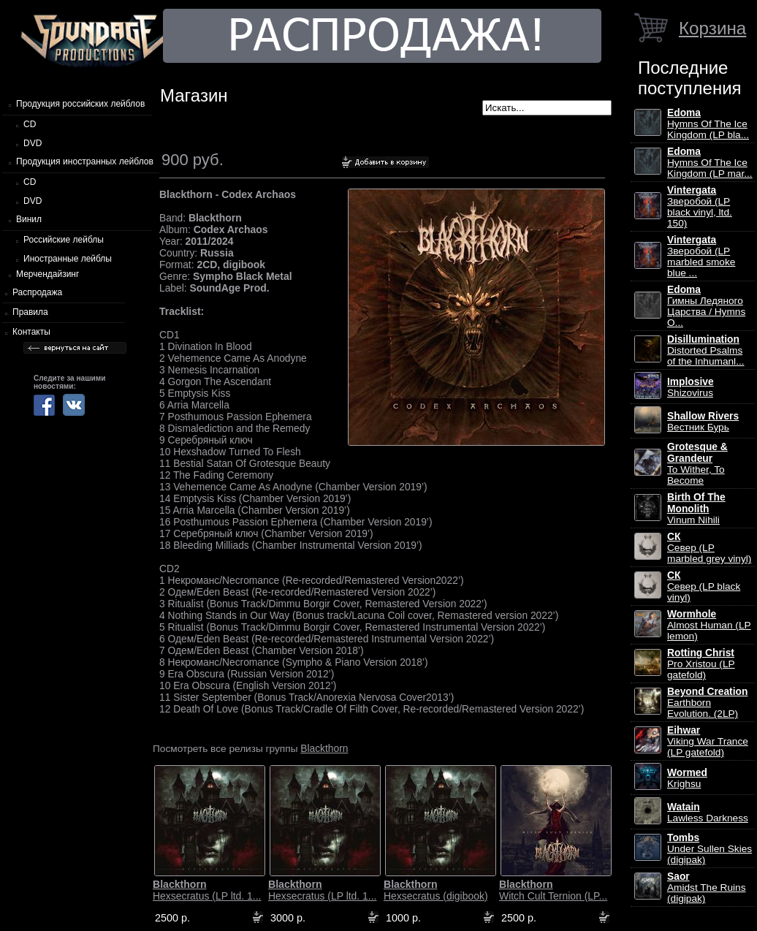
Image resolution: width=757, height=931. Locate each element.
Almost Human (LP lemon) (709, 625)
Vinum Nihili (696, 508)
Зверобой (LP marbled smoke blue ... (701, 256)
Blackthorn (324, 748)
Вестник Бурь (703, 422)
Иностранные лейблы (67, 259)
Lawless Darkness (707, 813)
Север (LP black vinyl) (703, 586)
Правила (30, 312)
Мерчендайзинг (47, 274)
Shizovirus (690, 387)
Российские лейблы (63, 240)
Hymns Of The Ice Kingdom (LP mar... (710, 162)
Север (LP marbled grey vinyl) (709, 547)
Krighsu (687, 778)
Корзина (712, 28)
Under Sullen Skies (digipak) (709, 848)
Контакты (31, 332)
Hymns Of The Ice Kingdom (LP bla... (708, 123)
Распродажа (37, 292)
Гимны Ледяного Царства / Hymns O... (706, 306)
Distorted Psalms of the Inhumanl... (706, 350)
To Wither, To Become (697, 463)
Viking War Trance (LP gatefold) (707, 741)
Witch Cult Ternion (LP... (553, 890)
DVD (32, 143)
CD (29, 124)
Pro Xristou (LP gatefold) (701, 663)
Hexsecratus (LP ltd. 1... (207, 890)
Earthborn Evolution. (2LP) (707, 702)
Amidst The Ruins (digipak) (706, 887)
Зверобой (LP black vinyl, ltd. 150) (699, 207)
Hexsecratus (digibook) (436, 890)
